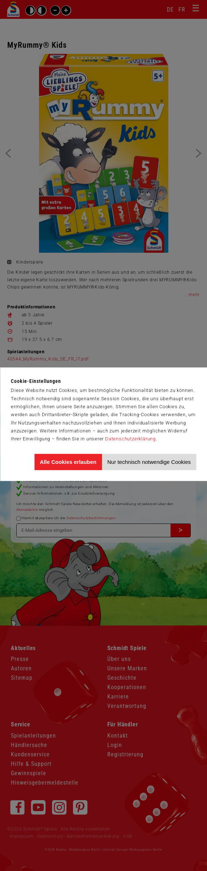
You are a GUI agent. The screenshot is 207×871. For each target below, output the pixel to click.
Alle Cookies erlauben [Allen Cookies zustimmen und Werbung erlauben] (68, 462)
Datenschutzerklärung (130, 438)
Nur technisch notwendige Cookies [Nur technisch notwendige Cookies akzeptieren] (149, 462)
